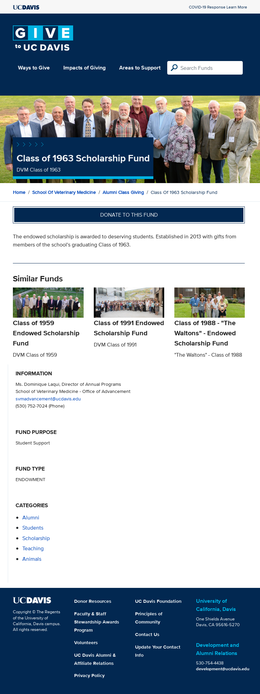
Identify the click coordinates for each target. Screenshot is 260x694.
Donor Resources (92, 601)
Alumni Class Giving (123, 192)
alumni (30, 517)
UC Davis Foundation (158, 601)
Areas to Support (139, 68)
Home (19, 192)
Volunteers (86, 642)
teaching (33, 548)
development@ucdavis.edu (223, 669)
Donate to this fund (129, 215)
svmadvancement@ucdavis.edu (48, 398)
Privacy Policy (89, 675)
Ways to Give (34, 68)
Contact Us (147, 634)
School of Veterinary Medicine (64, 192)
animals (31, 559)
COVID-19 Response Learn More (218, 7)
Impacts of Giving (84, 68)
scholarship (36, 538)
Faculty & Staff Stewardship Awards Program (96, 621)
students (32, 528)
